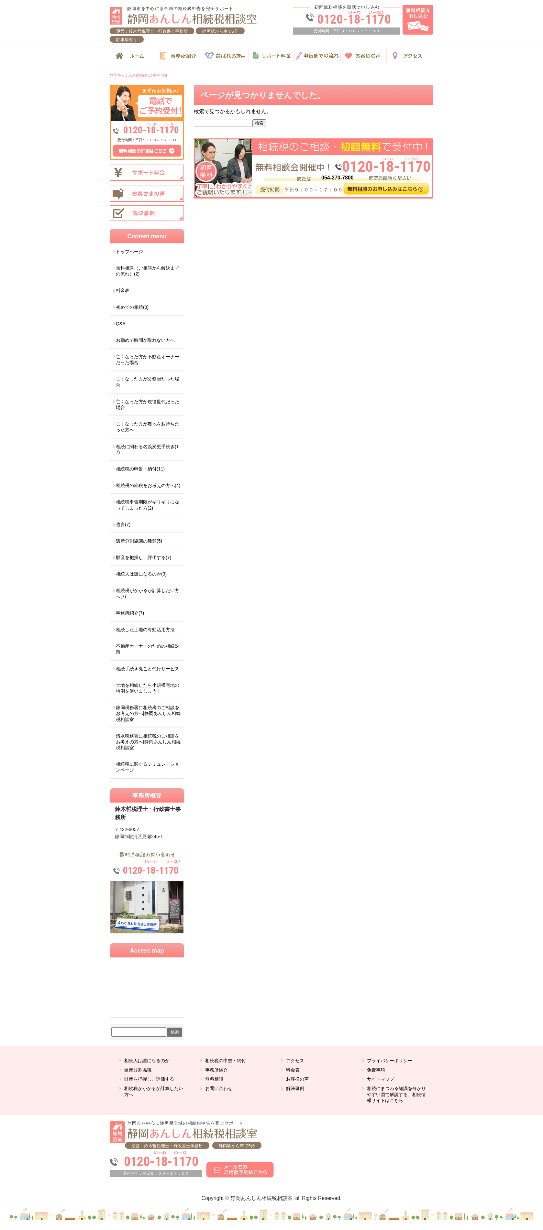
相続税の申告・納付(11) (140, 468)
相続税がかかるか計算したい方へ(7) (147, 593)
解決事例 (295, 1088)
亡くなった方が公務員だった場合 (147, 381)
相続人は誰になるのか (147, 1060)
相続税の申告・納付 (225, 1060)
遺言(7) (123, 524)
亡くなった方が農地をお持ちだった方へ (147, 426)
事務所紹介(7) (130, 613)
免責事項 (376, 1070)
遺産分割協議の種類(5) (139, 541)
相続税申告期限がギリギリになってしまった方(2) (147, 504)
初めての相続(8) (132, 307)
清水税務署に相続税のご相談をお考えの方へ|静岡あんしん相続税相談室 (148, 741)
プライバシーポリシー (389, 1060)
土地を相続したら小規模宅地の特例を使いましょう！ (147, 688)
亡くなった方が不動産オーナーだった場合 (147, 359)
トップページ (129, 251)
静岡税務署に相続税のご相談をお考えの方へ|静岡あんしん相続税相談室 (148, 713)
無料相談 (214, 1079)
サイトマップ (380, 1079)
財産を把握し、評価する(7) (143, 557)
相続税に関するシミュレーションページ (147, 766)
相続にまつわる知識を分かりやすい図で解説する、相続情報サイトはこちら (396, 1094)
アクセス (295, 1060)
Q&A (121, 323)
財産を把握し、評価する (149, 1079)
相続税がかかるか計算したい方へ (153, 1091)
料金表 (122, 290)
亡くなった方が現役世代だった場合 (147, 404)
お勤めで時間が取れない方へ (145, 340)
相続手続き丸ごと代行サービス (147, 668)
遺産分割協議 (137, 1070)
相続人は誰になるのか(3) (141, 574)
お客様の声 (297, 1079)
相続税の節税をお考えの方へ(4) (148, 485)
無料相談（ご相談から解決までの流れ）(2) (147, 270)
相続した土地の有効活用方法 (145, 629)
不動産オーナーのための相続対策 (147, 648)
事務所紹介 (216, 1070)
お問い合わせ (218, 1088)
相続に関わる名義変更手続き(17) (147, 449)
